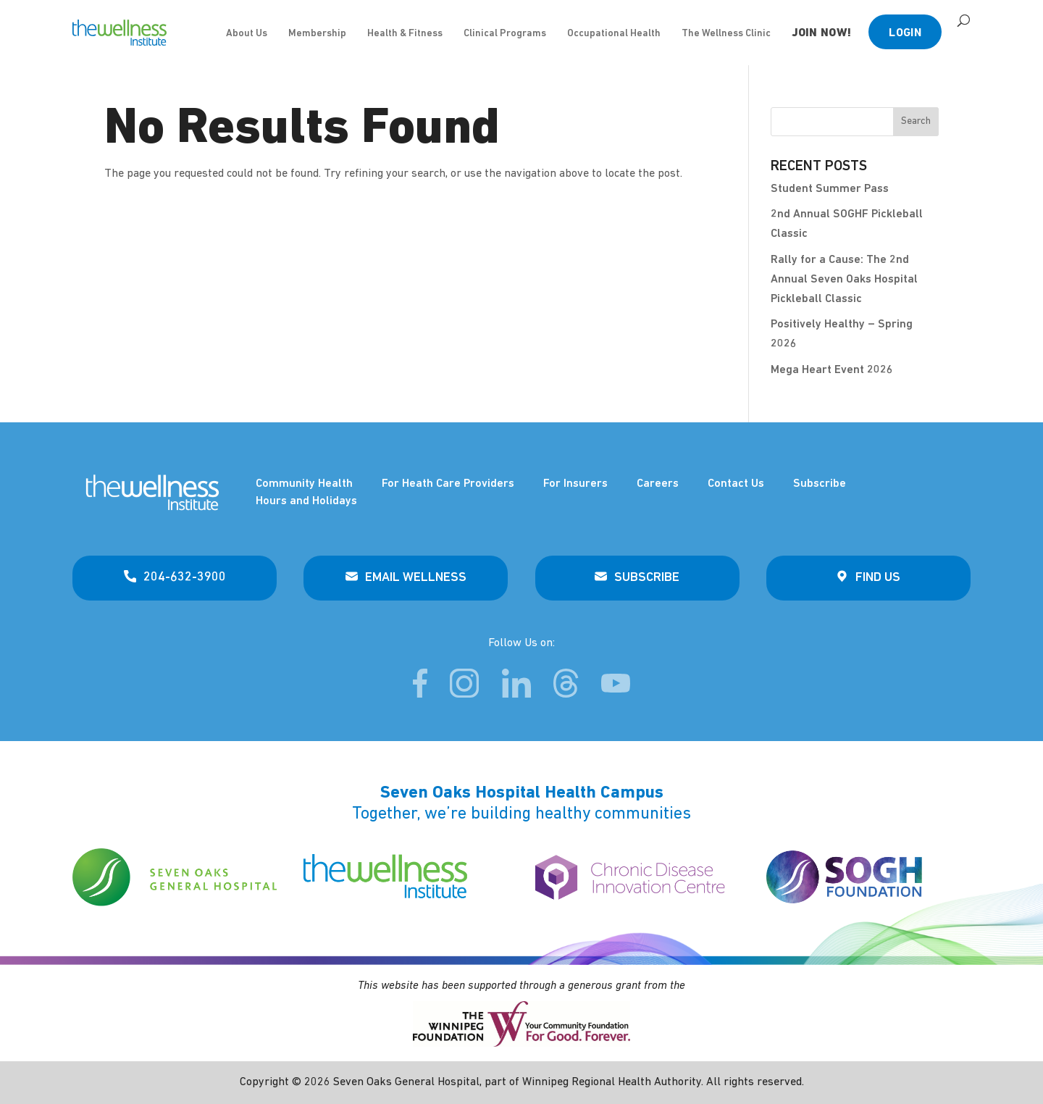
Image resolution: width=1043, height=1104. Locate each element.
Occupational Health (614, 33)
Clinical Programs (505, 33)
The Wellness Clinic (726, 33)
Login (905, 33)
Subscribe (819, 484)
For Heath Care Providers (448, 484)
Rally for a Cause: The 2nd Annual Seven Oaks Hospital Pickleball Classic (844, 279)
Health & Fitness (405, 33)
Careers (658, 484)
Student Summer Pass (830, 189)
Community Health (304, 484)
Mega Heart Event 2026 (832, 370)
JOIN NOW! (822, 33)
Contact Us (736, 484)
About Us (246, 33)
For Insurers (575, 484)
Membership (317, 33)
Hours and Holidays (306, 501)
